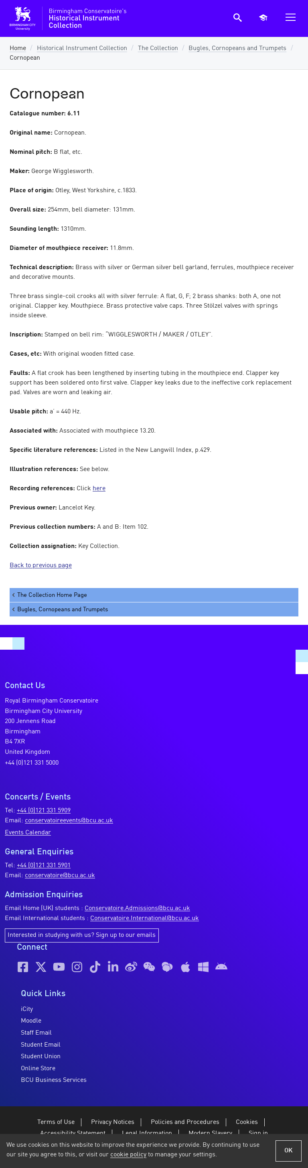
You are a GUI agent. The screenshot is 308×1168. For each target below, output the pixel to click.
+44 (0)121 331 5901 (44, 865)
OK (288, 1151)
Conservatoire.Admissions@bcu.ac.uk (137, 908)
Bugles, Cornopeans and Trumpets (237, 48)
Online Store (38, 1068)
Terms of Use (56, 1122)
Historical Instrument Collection (82, 48)
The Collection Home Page (48, 595)
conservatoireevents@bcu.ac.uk (69, 821)
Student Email (41, 1045)
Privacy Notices (112, 1122)
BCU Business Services (54, 1080)
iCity (27, 1009)
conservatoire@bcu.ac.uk (60, 875)
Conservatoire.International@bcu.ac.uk (144, 918)
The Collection (158, 48)
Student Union (41, 1056)
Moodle (31, 1021)
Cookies (247, 1122)
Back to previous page (41, 565)
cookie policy (128, 1155)
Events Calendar (28, 833)
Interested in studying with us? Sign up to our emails (82, 935)
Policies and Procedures (185, 1122)
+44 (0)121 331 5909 (44, 811)
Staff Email (36, 1033)
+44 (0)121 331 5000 (32, 763)
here (99, 488)
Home (18, 48)
